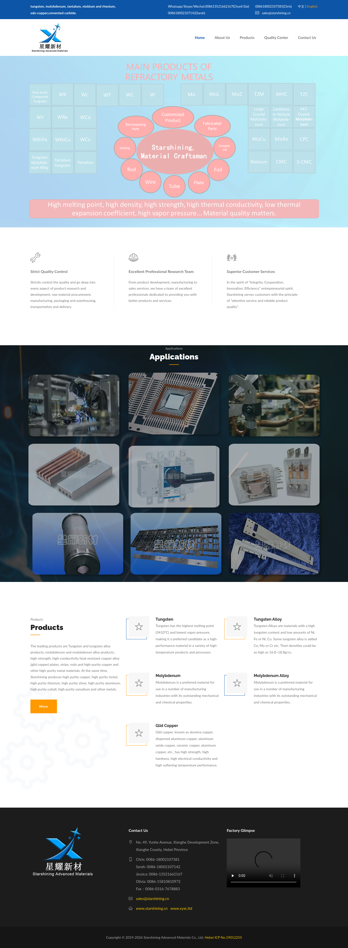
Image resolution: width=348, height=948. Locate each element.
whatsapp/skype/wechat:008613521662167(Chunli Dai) (208, 6)
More (43, 706)
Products (247, 37)
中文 (301, 6)
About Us (222, 37)
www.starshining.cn (152, 908)
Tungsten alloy (268, 619)
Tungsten (164, 619)
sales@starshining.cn (273, 13)
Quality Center (276, 37)
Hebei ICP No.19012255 (223, 937)
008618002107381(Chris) (273, 6)
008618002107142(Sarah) (186, 13)
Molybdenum (168, 675)
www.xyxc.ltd (181, 908)
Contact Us (307, 37)
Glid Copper (167, 725)
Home (200, 37)
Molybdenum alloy (271, 675)
